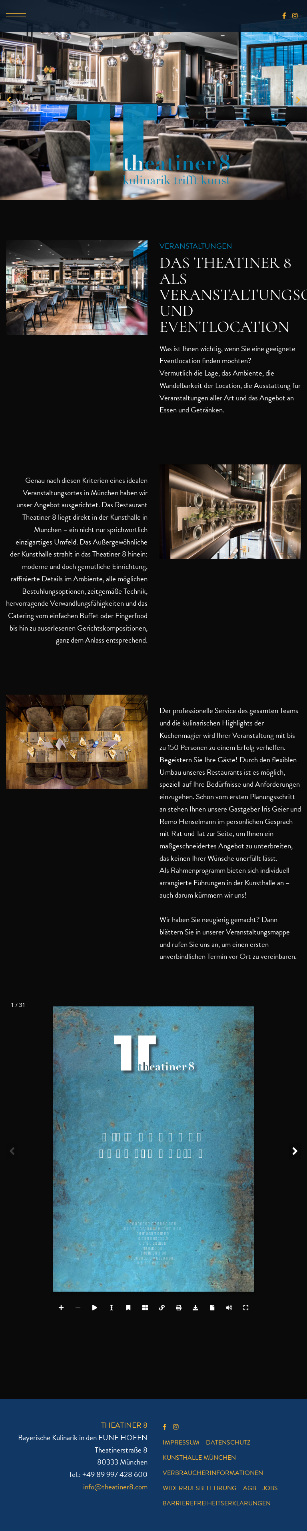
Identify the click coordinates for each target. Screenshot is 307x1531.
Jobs (270, 1488)
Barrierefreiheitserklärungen (217, 1503)
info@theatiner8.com (115, 1487)
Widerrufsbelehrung (200, 1488)
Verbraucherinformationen (213, 1473)
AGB (249, 1488)
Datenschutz (228, 1442)
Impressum (181, 1442)
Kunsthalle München (199, 1458)
